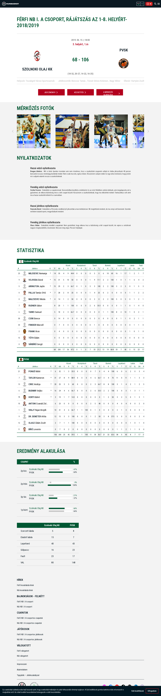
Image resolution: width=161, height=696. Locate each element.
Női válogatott (22, 656)
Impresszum (22, 664)
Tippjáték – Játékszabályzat (28, 675)
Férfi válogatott (23, 651)
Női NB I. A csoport (24, 606)
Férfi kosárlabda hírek (25, 585)
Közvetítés (80, 92)
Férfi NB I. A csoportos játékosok (30, 634)
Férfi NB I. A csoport (25, 601)
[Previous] (12, 131)
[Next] (148, 131)
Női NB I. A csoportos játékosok (29, 639)
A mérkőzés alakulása (112, 93)
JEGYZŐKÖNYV (51, 92)
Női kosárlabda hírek (25, 590)
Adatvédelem (22, 669)
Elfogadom (152, 691)
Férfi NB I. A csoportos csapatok (30, 618)
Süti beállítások (137, 691)
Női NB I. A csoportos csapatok (29, 623)
